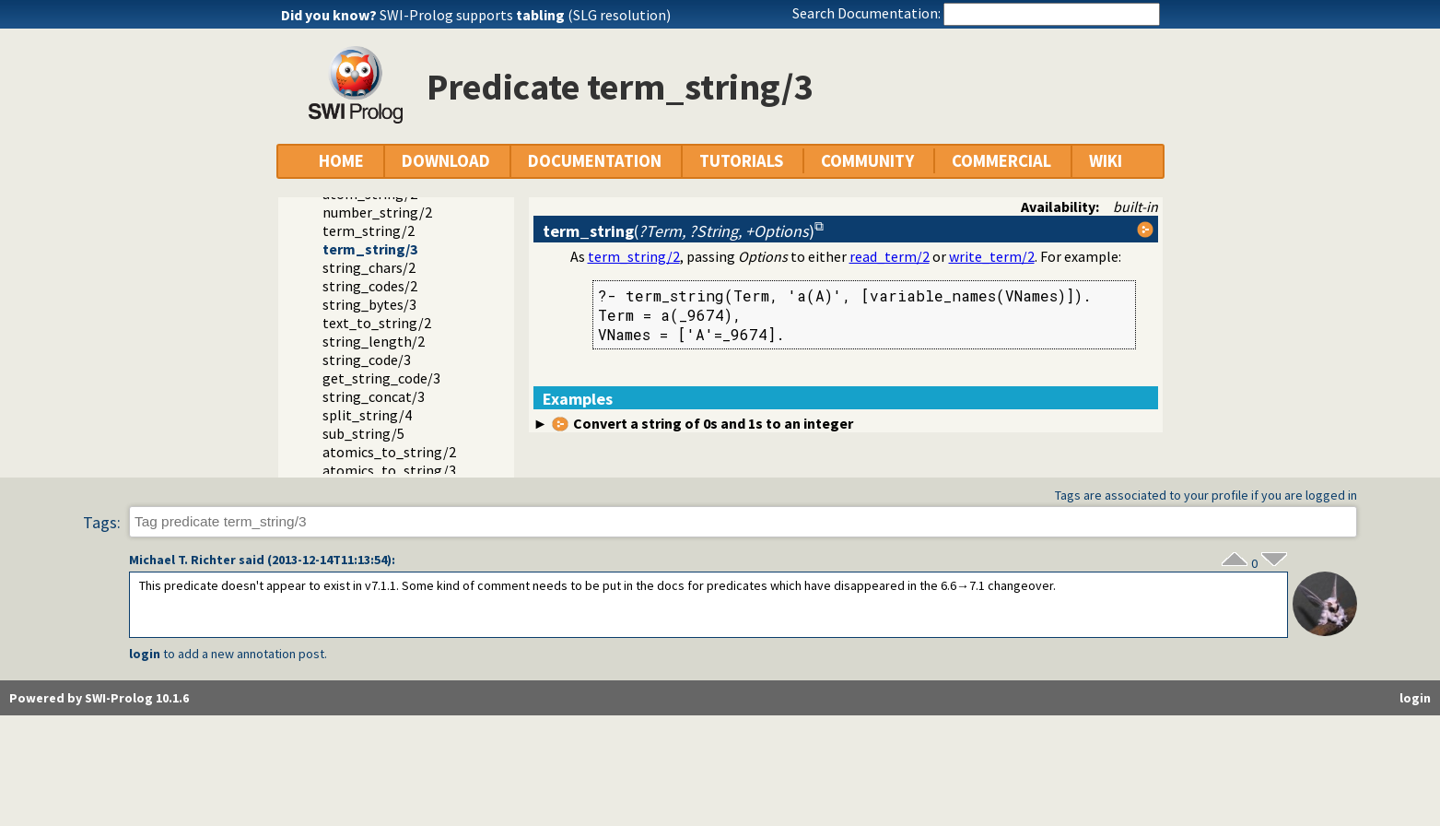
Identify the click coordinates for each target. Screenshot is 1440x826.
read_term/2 (889, 256)
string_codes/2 (369, 286)
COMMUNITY (867, 160)
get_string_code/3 (381, 378)
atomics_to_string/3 (389, 470)
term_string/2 (368, 230)
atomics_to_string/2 (389, 451)
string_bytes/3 (369, 304)
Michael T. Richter (182, 559)
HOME (341, 160)
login (144, 653)
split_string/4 (367, 415)
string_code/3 (366, 359)
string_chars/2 (369, 267)
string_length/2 (373, 341)
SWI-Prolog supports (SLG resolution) (525, 15)
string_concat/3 (373, 396)
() (678, 231)
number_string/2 (377, 212)
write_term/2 (992, 256)
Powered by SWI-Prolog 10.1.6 (99, 698)
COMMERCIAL (1001, 160)
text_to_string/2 (376, 322)
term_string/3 (369, 249)
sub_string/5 (363, 433)
